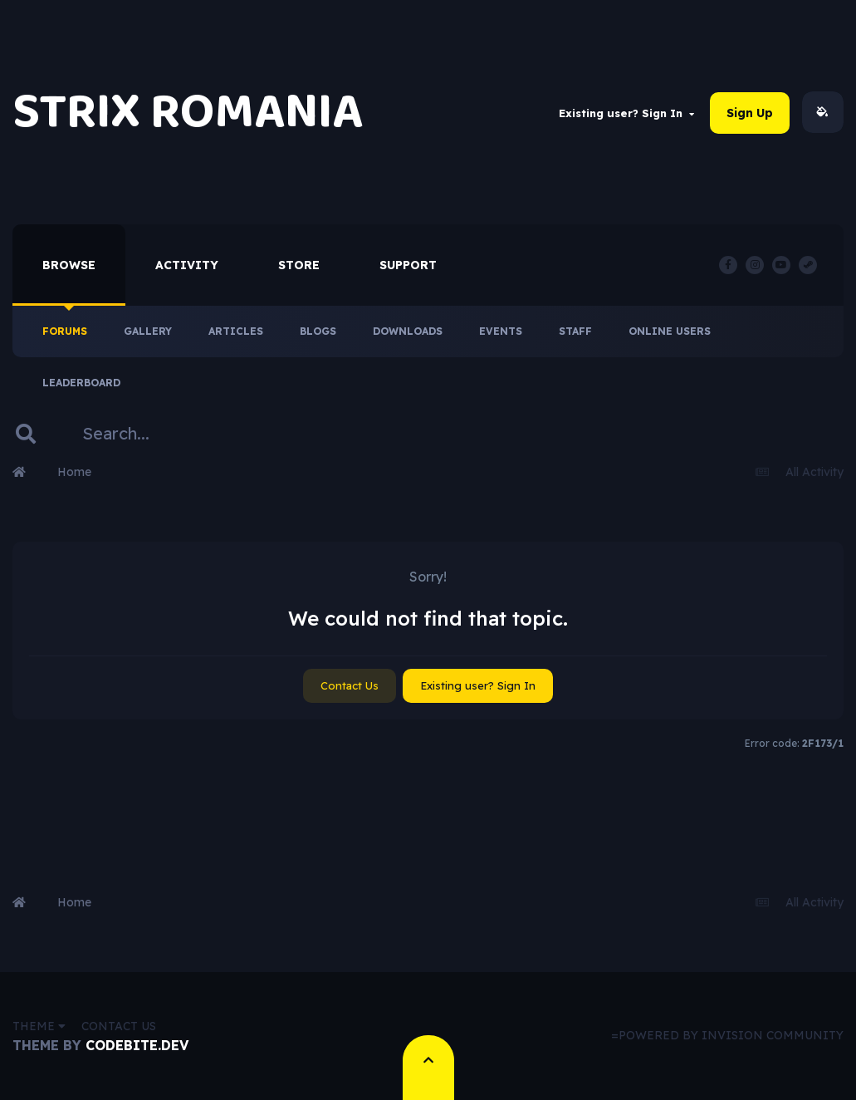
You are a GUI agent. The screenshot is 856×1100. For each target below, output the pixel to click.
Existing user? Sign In (626, 113)
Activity (186, 265)
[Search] (155, 433)
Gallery (148, 331)
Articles (235, 331)
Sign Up (749, 113)
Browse (68, 265)
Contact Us (349, 685)
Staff (575, 331)
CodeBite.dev (137, 1045)
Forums (64, 331)
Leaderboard (81, 382)
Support (408, 265)
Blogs (318, 331)
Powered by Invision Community (731, 1035)
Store (299, 265)
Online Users (670, 331)
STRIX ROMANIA (187, 112)
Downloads (408, 331)
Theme (39, 1026)
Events (500, 331)
